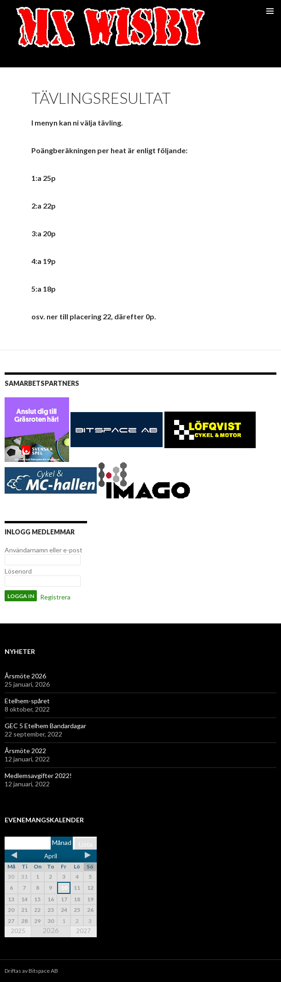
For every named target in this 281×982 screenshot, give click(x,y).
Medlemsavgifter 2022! (38, 775)
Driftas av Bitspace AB (31, 970)
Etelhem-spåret (27, 701)
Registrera (55, 597)
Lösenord (18, 571)
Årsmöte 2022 (25, 750)
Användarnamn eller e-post (43, 550)
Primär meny (270, 11)
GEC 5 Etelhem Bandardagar (45, 726)
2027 (83, 930)
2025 (18, 930)
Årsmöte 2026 (25, 676)
